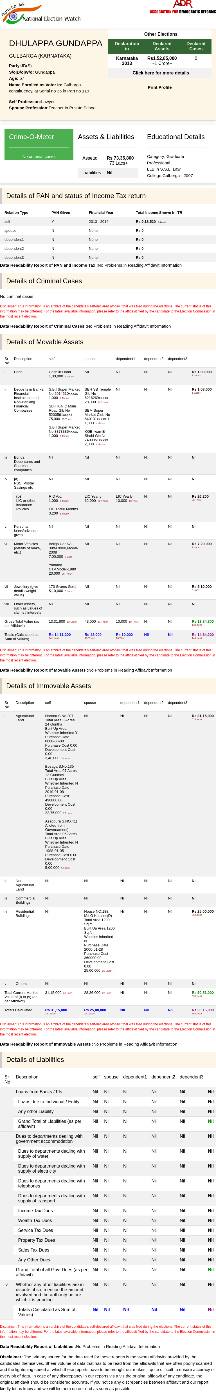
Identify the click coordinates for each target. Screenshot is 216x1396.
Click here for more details (160, 73)
